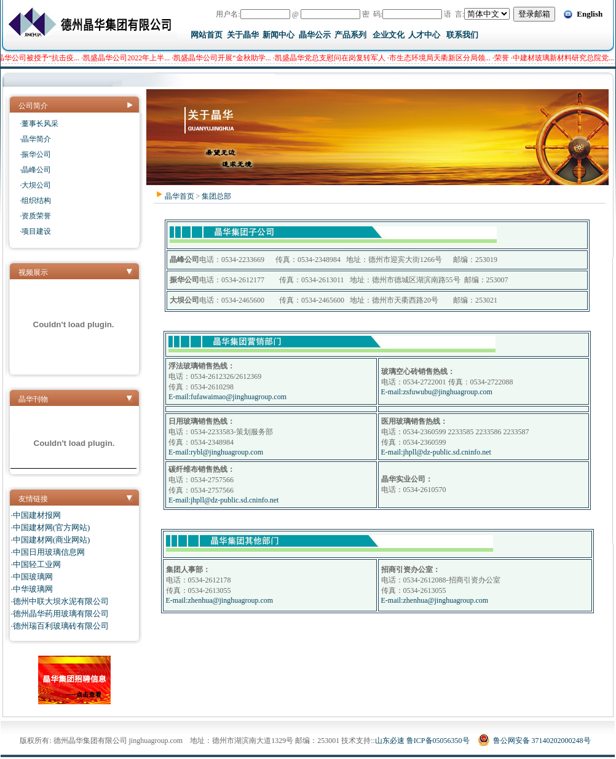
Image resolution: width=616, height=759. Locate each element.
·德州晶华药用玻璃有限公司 (60, 613)
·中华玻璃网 (32, 589)
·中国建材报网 (36, 515)
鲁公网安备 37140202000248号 (534, 740)
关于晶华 (243, 34)
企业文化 (389, 34)
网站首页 (207, 34)
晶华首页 (179, 196)
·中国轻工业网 (36, 564)
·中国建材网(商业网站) (50, 539)
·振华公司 (35, 154)
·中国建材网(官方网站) (50, 527)
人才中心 (424, 34)
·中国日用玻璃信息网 (48, 552)
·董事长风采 (39, 123)
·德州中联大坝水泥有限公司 (60, 601)
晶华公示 (315, 34)
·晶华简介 (35, 139)
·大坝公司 (35, 185)
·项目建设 (35, 231)
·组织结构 (35, 200)
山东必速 (390, 740)
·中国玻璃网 (32, 576)
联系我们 (462, 34)
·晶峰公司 (35, 169)
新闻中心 (278, 34)
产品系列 (350, 34)
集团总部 (216, 196)
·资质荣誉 (35, 216)
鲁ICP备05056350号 (438, 740)
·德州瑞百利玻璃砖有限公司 (60, 625)
